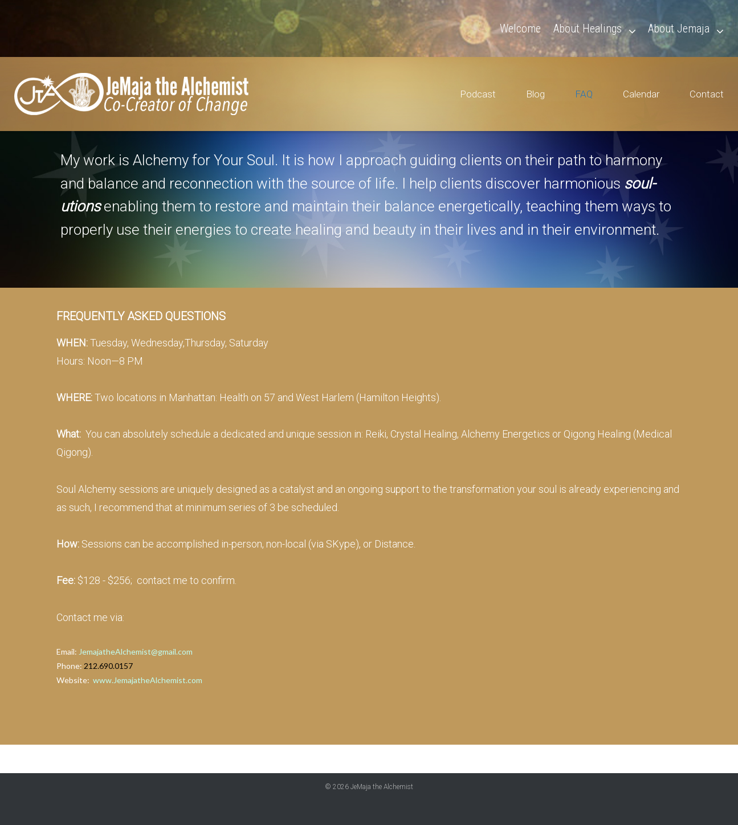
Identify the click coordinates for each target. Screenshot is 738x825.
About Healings (587, 28)
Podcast (478, 94)
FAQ (584, 94)
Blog (535, 94)
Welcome (520, 28)
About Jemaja (679, 28)
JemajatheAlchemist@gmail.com (136, 651)
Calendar (641, 94)
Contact (707, 94)
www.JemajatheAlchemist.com (147, 680)
